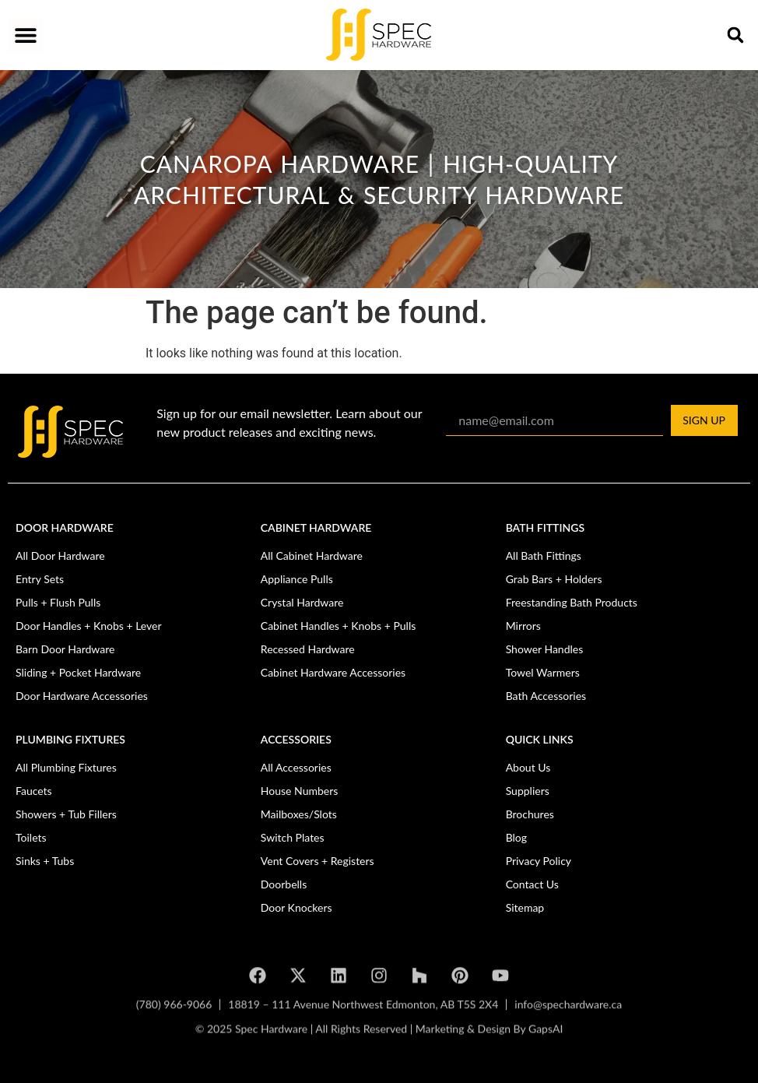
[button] (25, 35)
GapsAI (545, 1036)
